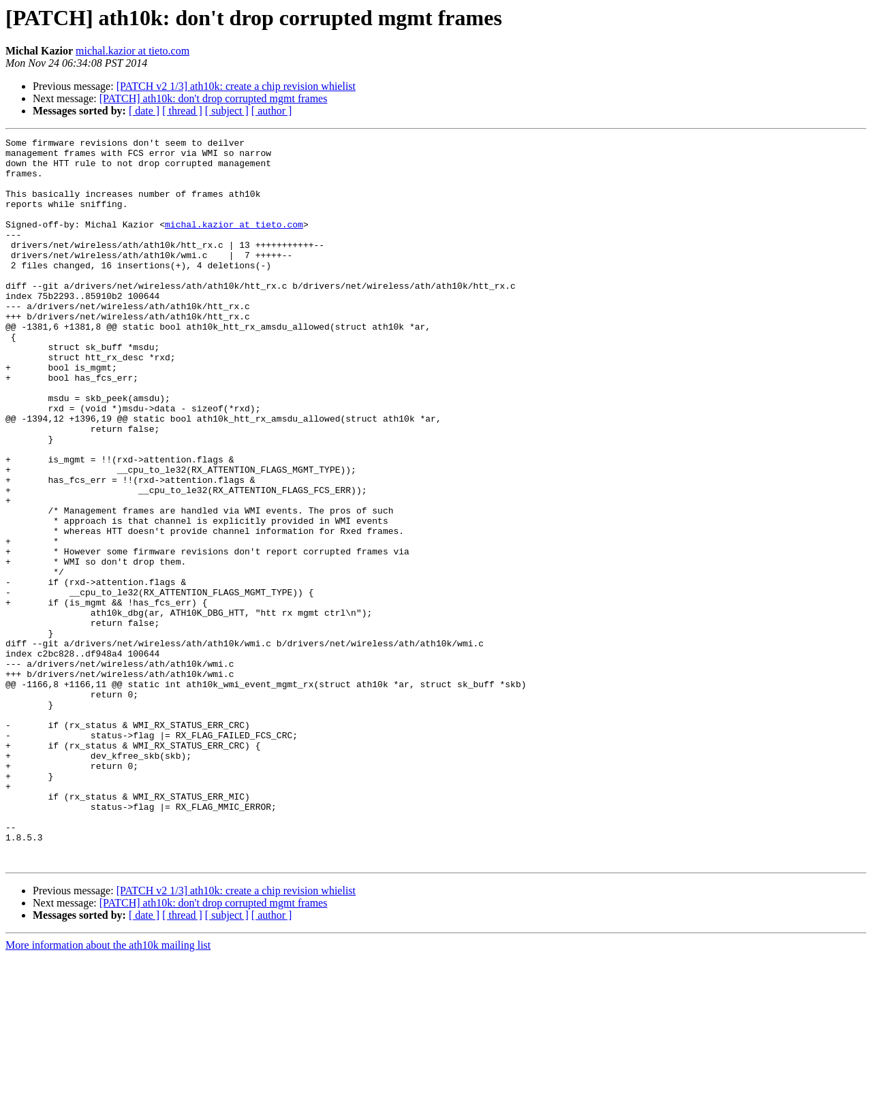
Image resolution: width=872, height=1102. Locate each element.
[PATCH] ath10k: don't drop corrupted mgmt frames (213, 98)
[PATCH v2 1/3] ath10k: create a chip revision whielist (236, 86)
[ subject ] (227, 110)
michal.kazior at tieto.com (132, 51)
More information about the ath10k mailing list (108, 1090)
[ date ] (144, 110)
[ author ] (271, 110)
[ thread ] (182, 110)
